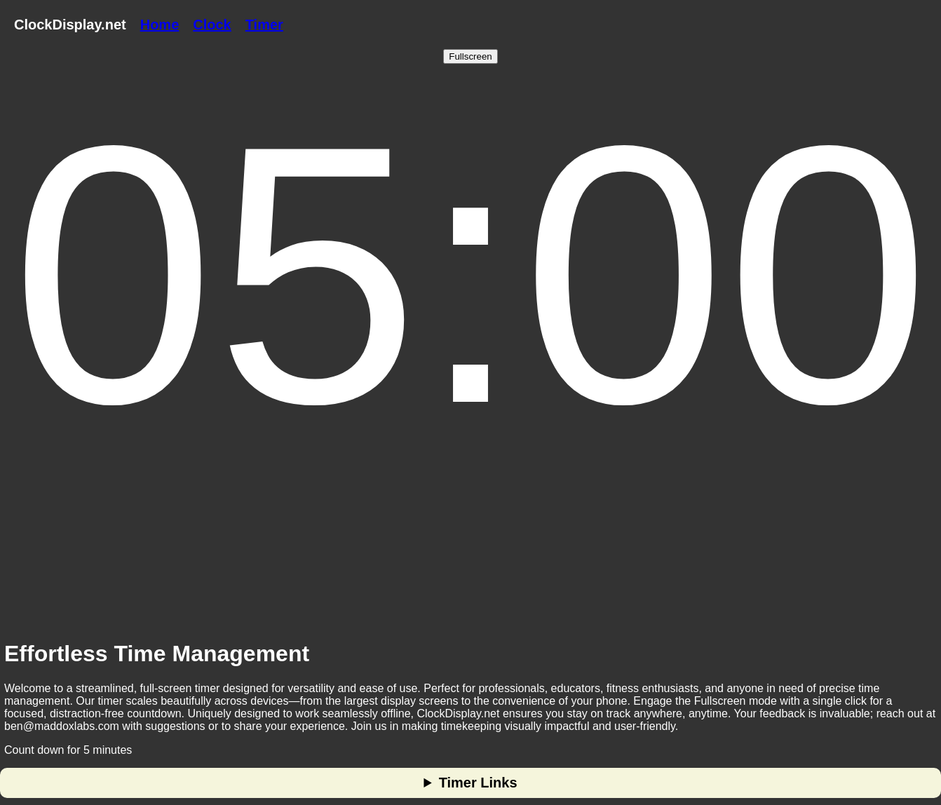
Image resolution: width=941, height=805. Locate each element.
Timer (264, 24)
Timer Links (478, 782)
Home (160, 24)
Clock (212, 24)
